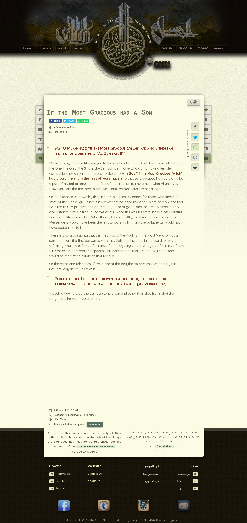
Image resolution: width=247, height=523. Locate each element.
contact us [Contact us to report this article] (95, 424)
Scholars (58, 481)
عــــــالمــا (187, 481)
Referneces (60, 474)
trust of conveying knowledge (95, 446)
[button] (195, 126)
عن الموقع (185, 48)
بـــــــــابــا (187, 488)
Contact (78, 48)
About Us (94, 481)
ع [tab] (193, 102)
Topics (56, 488)
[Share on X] (195, 137)
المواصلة (167, 48)
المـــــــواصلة (151, 474)
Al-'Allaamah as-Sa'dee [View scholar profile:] (64, 127)
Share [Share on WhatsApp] (83, 120)
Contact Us (95, 474)
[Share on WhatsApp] (195, 147)
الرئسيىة (219, 48)
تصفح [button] (204, 48)
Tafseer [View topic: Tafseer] (64, 131)
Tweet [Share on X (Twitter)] (69, 120)
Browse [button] (44, 48)
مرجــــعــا (188, 474)
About (62, 48)
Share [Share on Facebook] (54, 120)
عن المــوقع (152, 481)
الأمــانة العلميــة (164, 446)
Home (27, 48)
